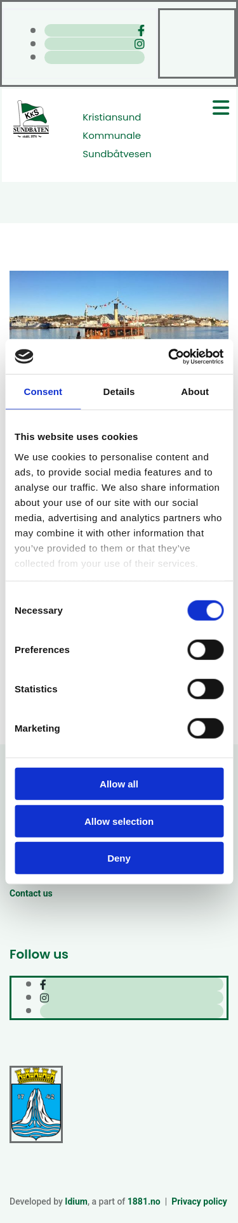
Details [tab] (119, 391)
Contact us (31, 893)
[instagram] (140, 44)
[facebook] (141, 31)
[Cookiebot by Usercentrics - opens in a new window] (169, 356)
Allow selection (119, 820)
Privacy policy (199, 1201)
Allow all (119, 784)
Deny (119, 858)
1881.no (144, 1201)
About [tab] (195, 391)
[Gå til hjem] (31, 136)
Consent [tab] (42, 391)
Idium (76, 1201)
